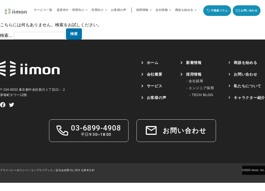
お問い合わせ (245, 74)
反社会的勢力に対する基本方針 (75, 170)
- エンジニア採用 (200, 88)
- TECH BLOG (201, 95)
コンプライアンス (42, 170)
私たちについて (247, 86)
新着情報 (194, 62)
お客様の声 (118, 9)
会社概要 (154, 74)
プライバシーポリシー (14, 170)
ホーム (152, 62)
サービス (154, 86)
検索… (6, 35)
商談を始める (245, 62)
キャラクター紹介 (249, 97)
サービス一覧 (43, 9)
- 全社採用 (194, 81)
